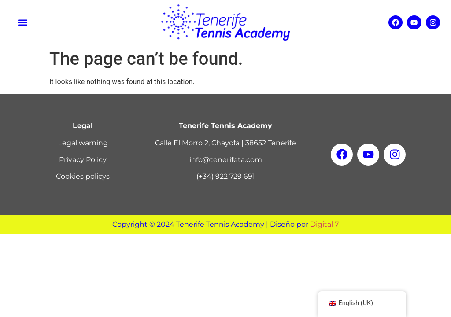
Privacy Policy (83, 159)
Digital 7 (324, 224)
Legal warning (83, 143)
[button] (22, 22)
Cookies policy (81, 176)
